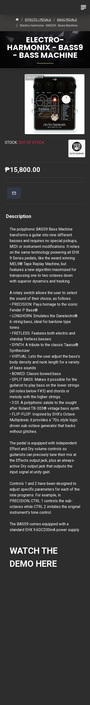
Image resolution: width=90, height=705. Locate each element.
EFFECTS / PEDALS (38, 19)
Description (18, 216)
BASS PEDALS (67, 19)
